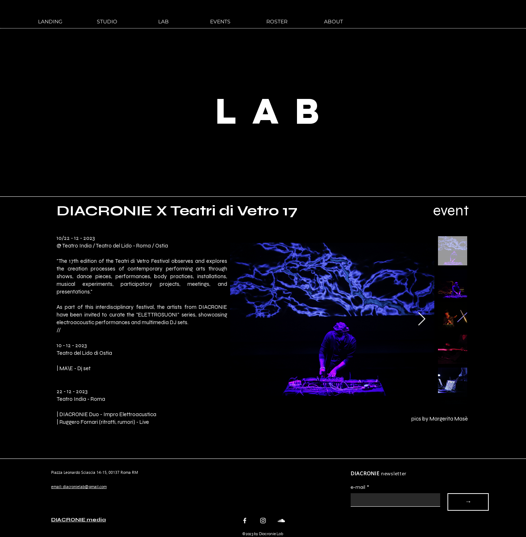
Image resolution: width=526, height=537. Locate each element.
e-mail (360, 487)
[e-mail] (393, 499)
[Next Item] (422, 319)
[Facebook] (244, 520)
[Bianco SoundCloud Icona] (281, 520)
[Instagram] (263, 520)
